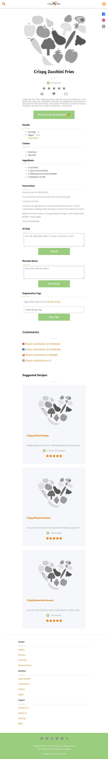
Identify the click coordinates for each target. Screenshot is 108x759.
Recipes (21, 654)
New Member (24, 678)
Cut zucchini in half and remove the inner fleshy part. (46, 197)
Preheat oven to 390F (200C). (35, 192)
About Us (22, 713)
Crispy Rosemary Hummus (40, 600)
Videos (21, 649)
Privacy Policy (39, 746)
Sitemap (22, 718)
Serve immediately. (31, 221)
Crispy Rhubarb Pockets (39, 517)
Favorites (22, 660)
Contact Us (23, 707)
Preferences (23, 684)
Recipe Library (53, 301)
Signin (21, 694)
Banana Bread (24, 665)
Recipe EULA (69, 746)
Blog (20, 723)
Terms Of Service (54, 746)
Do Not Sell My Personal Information (54, 749)
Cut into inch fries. (30, 201)
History (21, 689)
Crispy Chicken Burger (38, 435)
